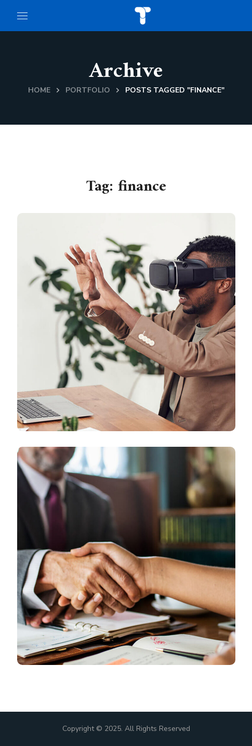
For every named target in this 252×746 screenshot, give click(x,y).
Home (39, 90)
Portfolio (87, 90)
